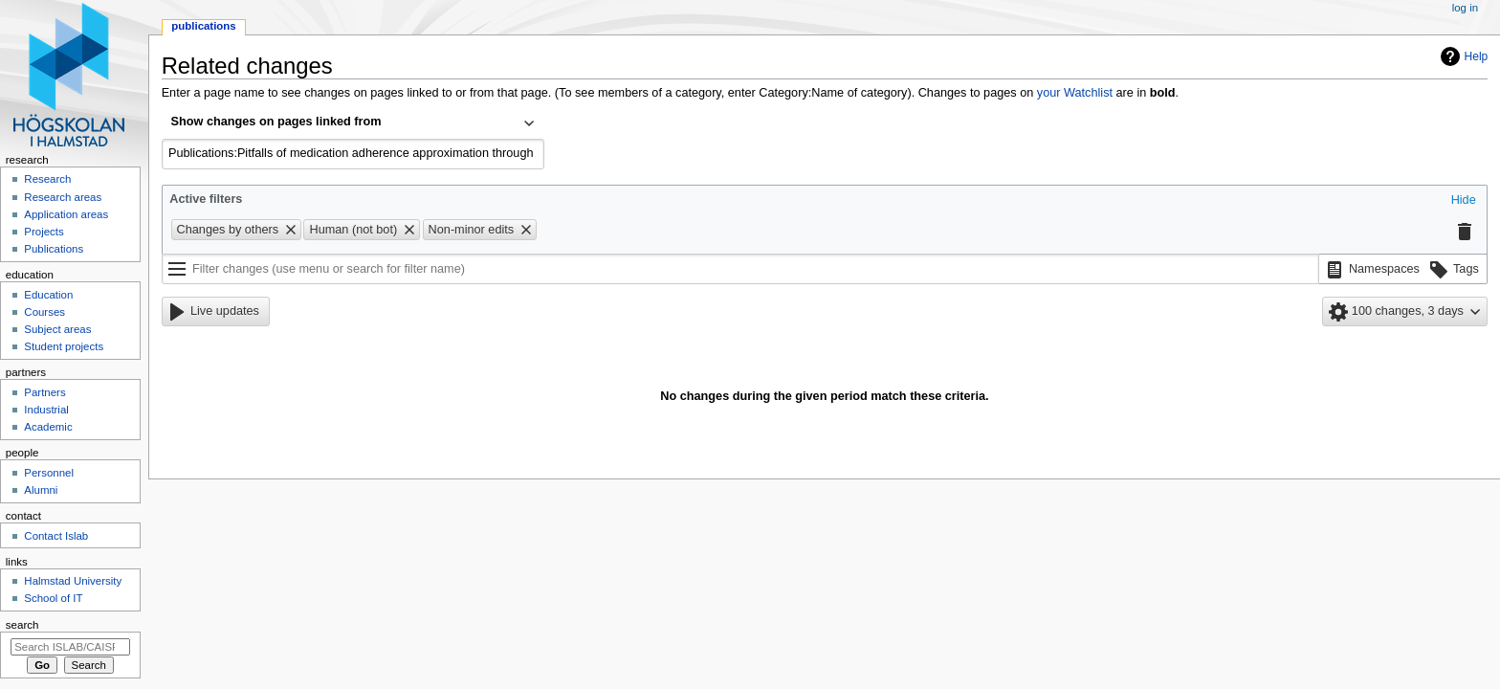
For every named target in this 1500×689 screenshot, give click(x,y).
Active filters (205, 199)
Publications (203, 26)
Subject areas (57, 329)
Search (22, 625)
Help (1477, 56)
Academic (48, 427)
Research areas (62, 197)
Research (47, 179)
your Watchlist (1075, 93)
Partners (44, 392)
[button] (1463, 201)
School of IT (53, 598)
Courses (44, 312)
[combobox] (353, 123)
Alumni (40, 490)
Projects (43, 231)
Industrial (46, 409)
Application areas (66, 214)
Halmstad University (72, 581)
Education (48, 294)
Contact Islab (56, 536)
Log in (1465, 7)
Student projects (63, 346)
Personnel (49, 472)
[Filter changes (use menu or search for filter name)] (740, 269)
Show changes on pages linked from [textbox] (276, 121)
